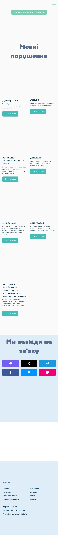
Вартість (32, 496)
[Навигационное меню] (54, 4)
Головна (6, 488)
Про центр (33, 492)
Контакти (32, 499)
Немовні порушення (11, 499)
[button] (29, 12)
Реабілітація (34, 488)
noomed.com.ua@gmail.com (14, 510)
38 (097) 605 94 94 (10, 507)
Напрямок (7, 492)
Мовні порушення (10, 496)
